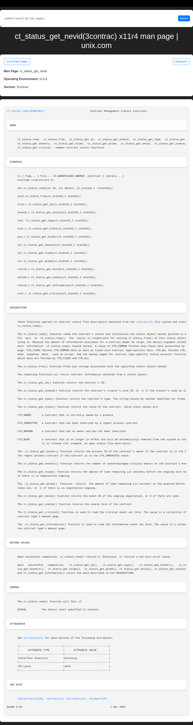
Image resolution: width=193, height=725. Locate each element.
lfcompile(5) (98, 698)
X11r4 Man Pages (17, 61)
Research (181, 61)
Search (184, 18)
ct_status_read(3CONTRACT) (26, 111)
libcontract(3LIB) (30, 698)
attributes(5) (33, 638)
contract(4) (144, 322)
